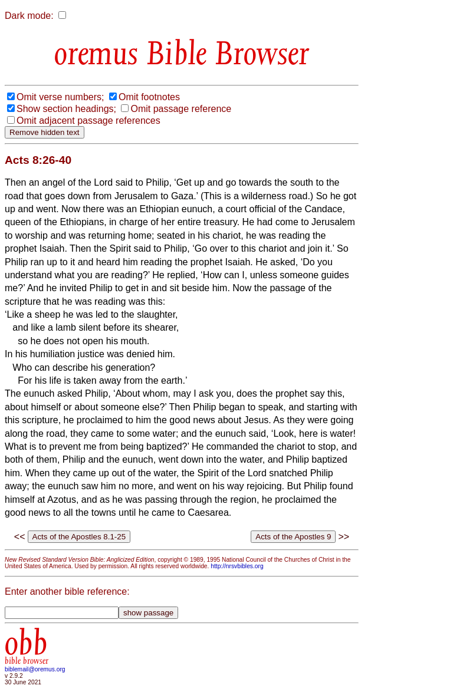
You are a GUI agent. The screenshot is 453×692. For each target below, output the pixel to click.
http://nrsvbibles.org (237, 566)
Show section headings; (66, 109)
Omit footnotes (149, 97)
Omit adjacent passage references (88, 121)
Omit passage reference (180, 109)
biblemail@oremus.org (35, 669)
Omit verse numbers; (60, 97)
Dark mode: (29, 16)
